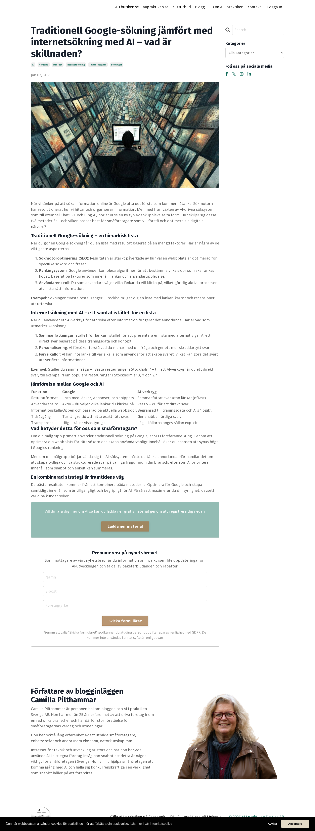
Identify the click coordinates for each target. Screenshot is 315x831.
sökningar (116, 64)
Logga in (274, 6)
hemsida (43, 64)
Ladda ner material (125, 526)
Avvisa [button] (272, 823)
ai (33, 64)
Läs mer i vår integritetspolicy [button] (151, 823)
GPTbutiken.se (126, 6)
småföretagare (97, 64)
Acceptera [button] (295, 823)
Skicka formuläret (125, 620)
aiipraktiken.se (155, 6)
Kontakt (254, 6)
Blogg (200, 6)
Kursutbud (181, 6)
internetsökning (76, 64)
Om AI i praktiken (228, 6)
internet (57, 64)
